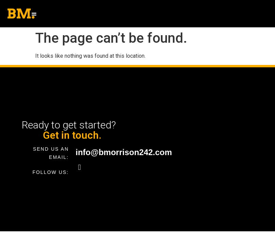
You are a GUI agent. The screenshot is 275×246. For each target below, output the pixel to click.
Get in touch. (72, 135)
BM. (21, 13)
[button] (34, 14)
